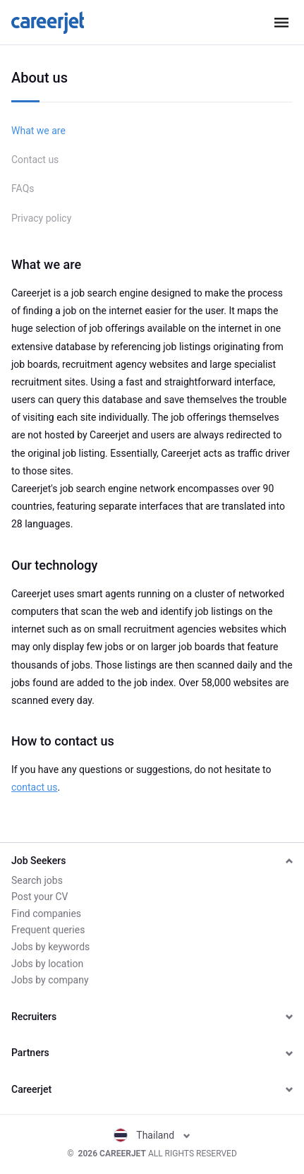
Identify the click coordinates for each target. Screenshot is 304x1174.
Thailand (152, 1135)
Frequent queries (48, 929)
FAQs (23, 188)
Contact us (35, 159)
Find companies (46, 913)
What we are (38, 130)
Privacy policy (41, 218)
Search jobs (37, 880)
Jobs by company (50, 980)
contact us (34, 787)
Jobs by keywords (50, 946)
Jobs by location (47, 963)
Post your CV (39, 896)
